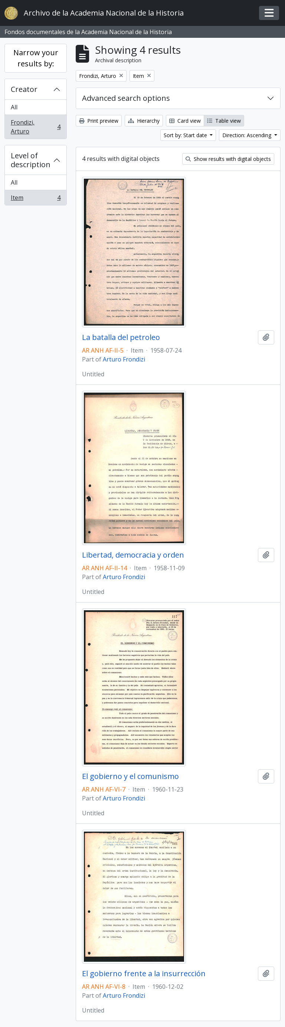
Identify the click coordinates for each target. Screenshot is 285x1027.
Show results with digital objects (228, 158)
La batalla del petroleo (121, 337)
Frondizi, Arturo (35, 126)
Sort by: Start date (186, 135)
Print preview (98, 120)
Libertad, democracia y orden (133, 555)
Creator (24, 89)
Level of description (30, 160)
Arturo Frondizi (124, 359)
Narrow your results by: (35, 58)
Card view (185, 120)
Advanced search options (126, 98)
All (14, 107)
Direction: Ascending (247, 135)
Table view (224, 120)
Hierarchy (144, 120)
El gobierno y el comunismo (130, 776)
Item (35, 199)
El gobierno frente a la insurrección (144, 973)
